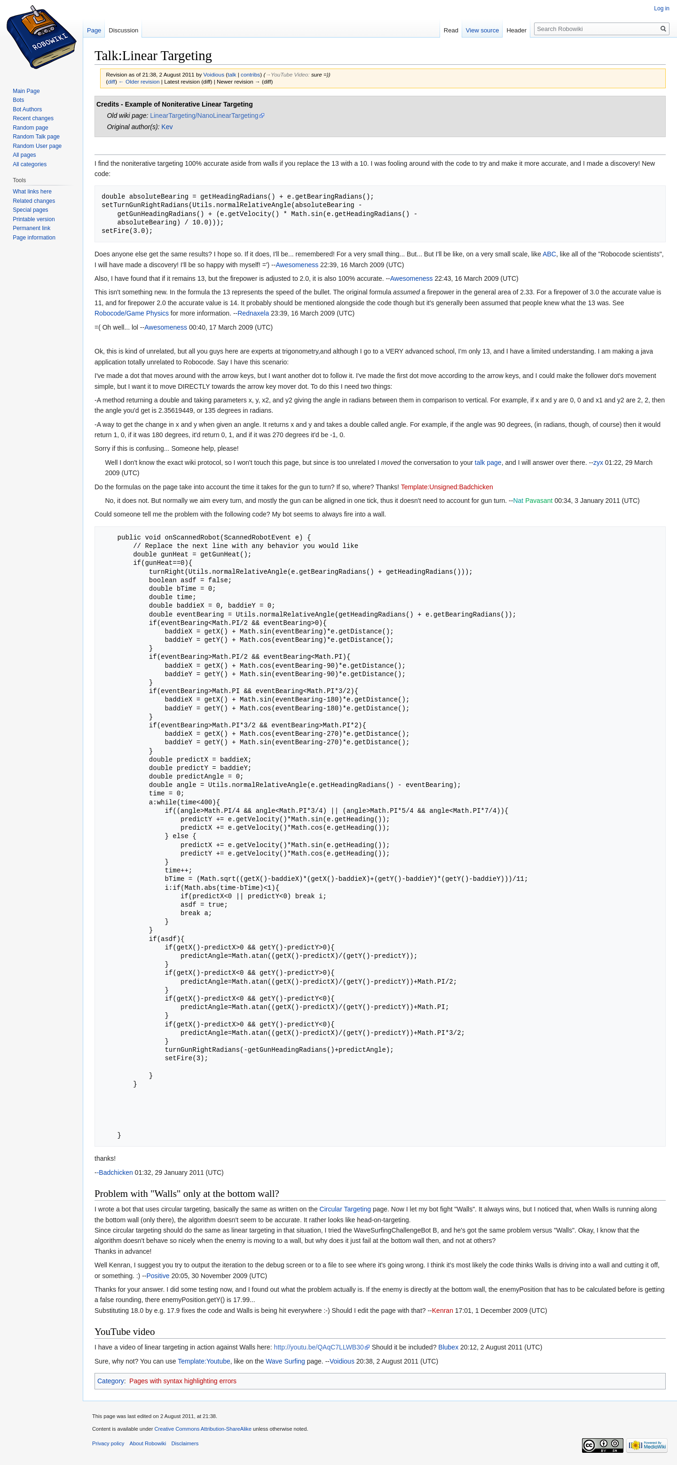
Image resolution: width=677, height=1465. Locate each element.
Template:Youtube (204, 1361)
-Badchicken (115, 1172)
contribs (250, 74)
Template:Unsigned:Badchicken (447, 487)
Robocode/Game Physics (131, 313)
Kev (167, 127)
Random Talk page (36, 136)
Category (110, 1381)
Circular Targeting (345, 1209)
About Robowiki (148, 1443)
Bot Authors (27, 109)
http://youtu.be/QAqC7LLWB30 (319, 1347)
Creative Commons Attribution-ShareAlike (202, 1429)
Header (516, 30)
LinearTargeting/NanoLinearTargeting (204, 115)
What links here (32, 191)
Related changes (34, 201)
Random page (30, 127)
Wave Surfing (285, 1361)
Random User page (37, 146)
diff (111, 81)
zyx (598, 462)
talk (232, 74)
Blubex (448, 1347)
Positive (157, 1276)
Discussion (123, 30)
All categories (30, 164)
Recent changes (33, 118)
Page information (34, 237)
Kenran (442, 1310)
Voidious (342, 1361)
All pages (24, 155)
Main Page (26, 91)
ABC (549, 254)
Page (94, 30)
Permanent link (31, 228)
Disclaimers (185, 1443)
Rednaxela (253, 313)
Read (451, 30)
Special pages (30, 210)
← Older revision (139, 81)
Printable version (34, 219)
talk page (488, 462)
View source (482, 30)
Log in (661, 8)
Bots (18, 100)
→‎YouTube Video (286, 74)
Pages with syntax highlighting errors (182, 1381)
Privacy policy (108, 1443)
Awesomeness (297, 265)
